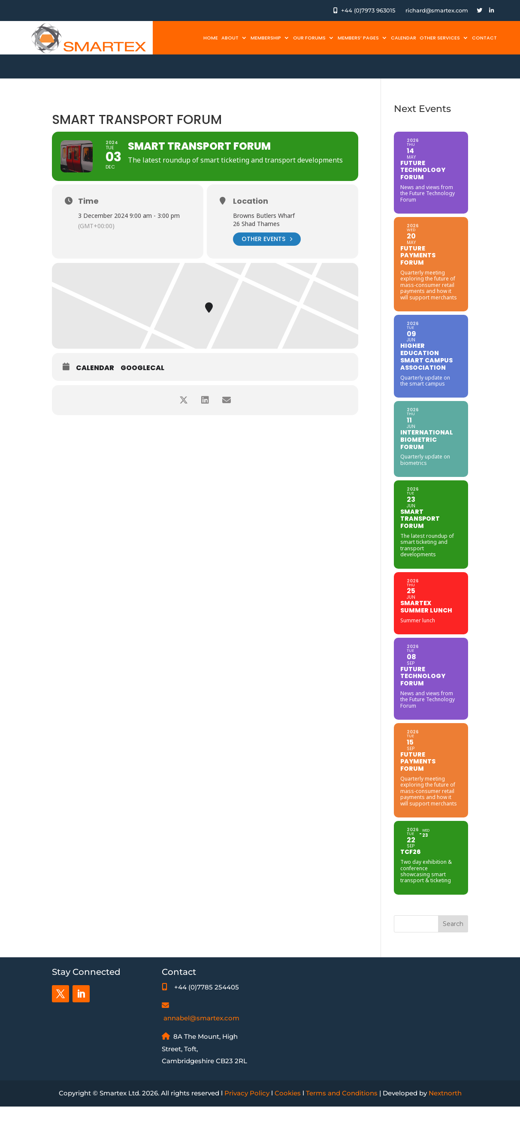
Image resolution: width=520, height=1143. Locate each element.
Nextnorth (445, 1093)
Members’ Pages (358, 37)
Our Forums (309, 37)
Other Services (440, 37)
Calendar (403, 37)
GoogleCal (142, 368)
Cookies (288, 1093)
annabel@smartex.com (201, 1018)
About (230, 37)
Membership (266, 37)
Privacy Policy (246, 1093)
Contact (484, 37)
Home (210, 37)
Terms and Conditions (342, 1093)
